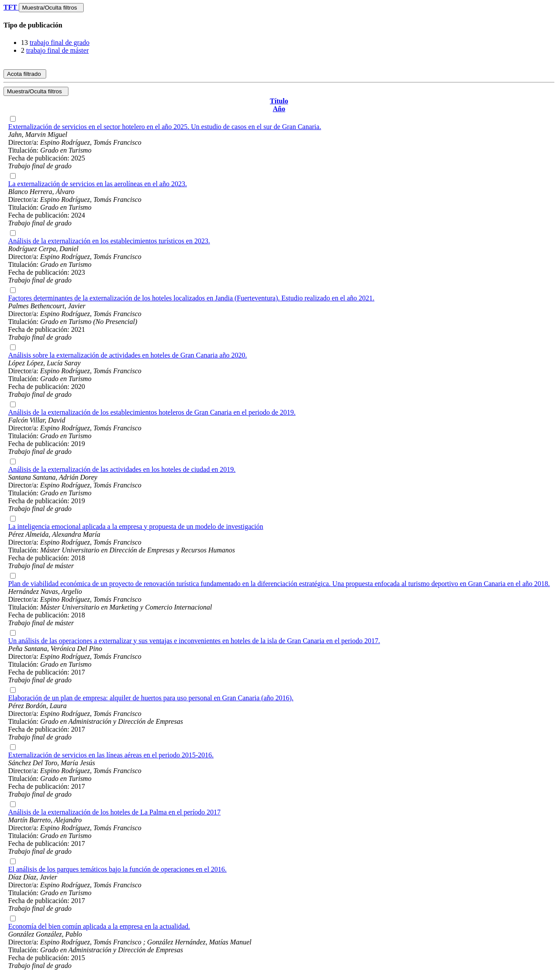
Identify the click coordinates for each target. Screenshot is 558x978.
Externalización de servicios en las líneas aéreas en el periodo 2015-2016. (111, 755)
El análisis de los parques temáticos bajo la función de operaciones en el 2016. (117, 869)
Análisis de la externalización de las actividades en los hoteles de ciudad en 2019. (122, 469)
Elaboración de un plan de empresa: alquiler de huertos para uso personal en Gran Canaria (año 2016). (150, 698)
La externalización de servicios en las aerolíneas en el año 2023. (97, 183)
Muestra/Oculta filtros (51, 7)
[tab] (279, 25)
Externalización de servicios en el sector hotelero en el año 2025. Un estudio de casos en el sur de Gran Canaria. (164, 126)
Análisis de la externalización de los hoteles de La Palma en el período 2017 (114, 812)
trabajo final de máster (57, 50)
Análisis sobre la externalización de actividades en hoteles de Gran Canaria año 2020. (127, 355)
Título (279, 101)
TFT (11, 7)
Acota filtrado (25, 74)
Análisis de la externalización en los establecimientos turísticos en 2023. (109, 241)
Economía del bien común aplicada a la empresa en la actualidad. (99, 926)
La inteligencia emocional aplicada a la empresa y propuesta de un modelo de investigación (135, 526)
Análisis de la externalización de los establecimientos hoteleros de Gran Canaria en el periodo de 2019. (152, 412)
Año (279, 108)
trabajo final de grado (59, 42)
